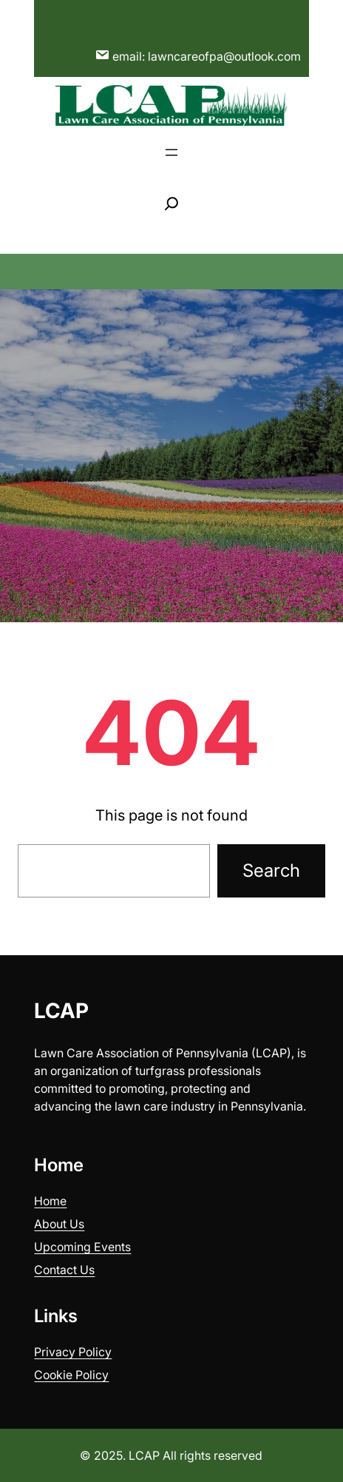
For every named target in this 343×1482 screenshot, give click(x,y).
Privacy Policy (73, 1351)
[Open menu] (171, 152)
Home (50, 1200)
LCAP (61, 1010)
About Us (59, 1223)
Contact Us (64, 1269)
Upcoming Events (82, 1246)
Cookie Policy (71, 1374)
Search (271, 870)
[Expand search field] (171, 203)
